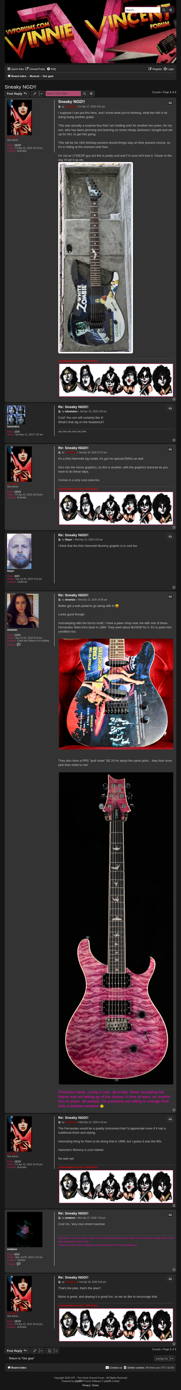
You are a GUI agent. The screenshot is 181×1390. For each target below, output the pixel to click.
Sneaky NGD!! (20, 87)
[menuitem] (35, 69)
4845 (17, 576)
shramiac (12, 630)
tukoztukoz (13, 426)
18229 (17, 145)
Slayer (10, 571)
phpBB (78, 1381)
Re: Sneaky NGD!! (73, 407)
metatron (12, 1249)
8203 (17, 1254)
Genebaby (12, 137)
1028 (17, 431)
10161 (17, 635)
